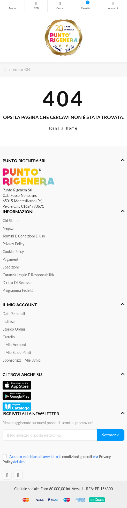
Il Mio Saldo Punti (17, 352)
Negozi (8, 228)
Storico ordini (14, 329)
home (71, 128)
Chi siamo (11, 220)
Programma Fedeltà (18, 290)
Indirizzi (8, 321)
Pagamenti (11, 259)
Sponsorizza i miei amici (22, 360)
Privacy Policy (13, 244)
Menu (12, 4)
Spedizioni (11, 267)
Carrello (9, 337)
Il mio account (14, 344)
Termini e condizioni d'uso (24, 236)
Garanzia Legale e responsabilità (28, 275)
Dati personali (14, 313)
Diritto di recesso (17, 282)
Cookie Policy (13, 251)
